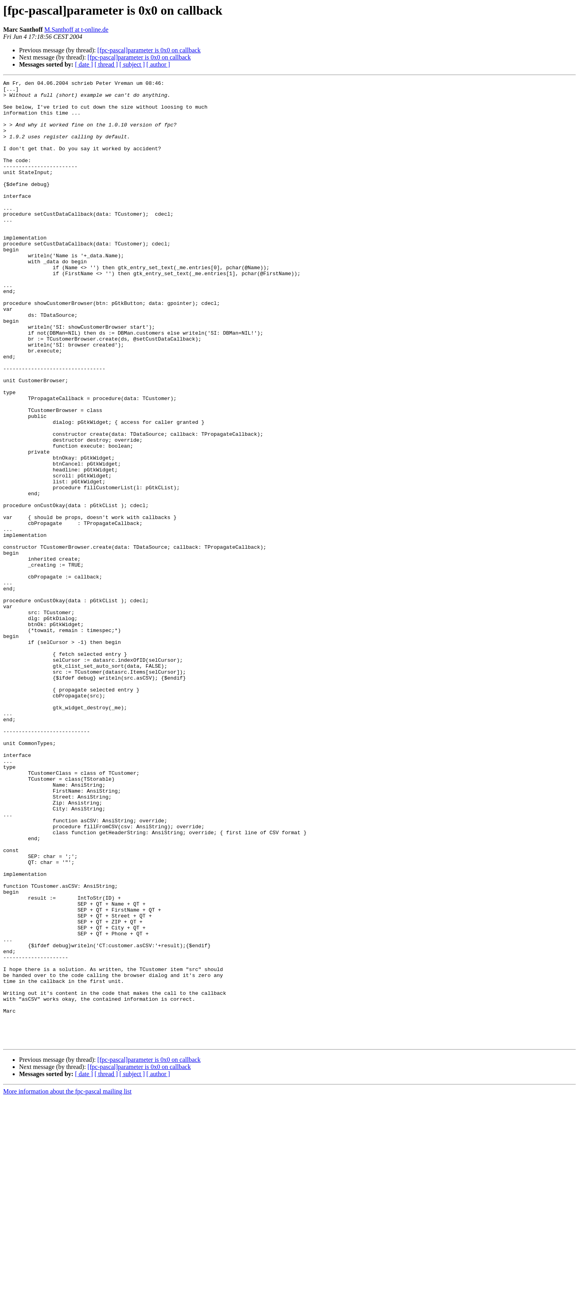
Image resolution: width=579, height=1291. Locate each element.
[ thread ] (106, 64)
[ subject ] (132, 64)
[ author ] (158, 64)
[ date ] (84, 64)
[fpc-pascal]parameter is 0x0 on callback (148, 50)
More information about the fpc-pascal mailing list (67, 1284)
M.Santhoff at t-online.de (76, 29)
